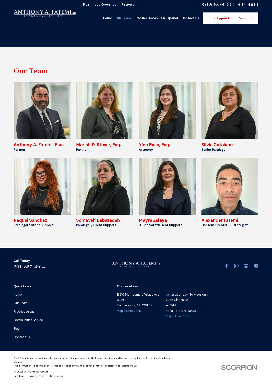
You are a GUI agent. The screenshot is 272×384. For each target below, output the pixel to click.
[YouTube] (256, 266)
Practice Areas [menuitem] (146, 18)
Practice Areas (24, 312)
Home (18, 295)
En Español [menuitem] (169, 18)
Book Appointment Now (230, 18)
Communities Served (28, 320)
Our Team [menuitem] (123, 18)
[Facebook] (226, 266)
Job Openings (105, 4)
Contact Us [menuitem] (190, 18)
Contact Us (22, 337)
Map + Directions (129, 311)
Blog (86, 4)
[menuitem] (19, 376)
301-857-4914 (242, 4)
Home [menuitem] (107, 18)
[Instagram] (236, 266)
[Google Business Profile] (246, 266)
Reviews (128, 4)
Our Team (20, 303)
